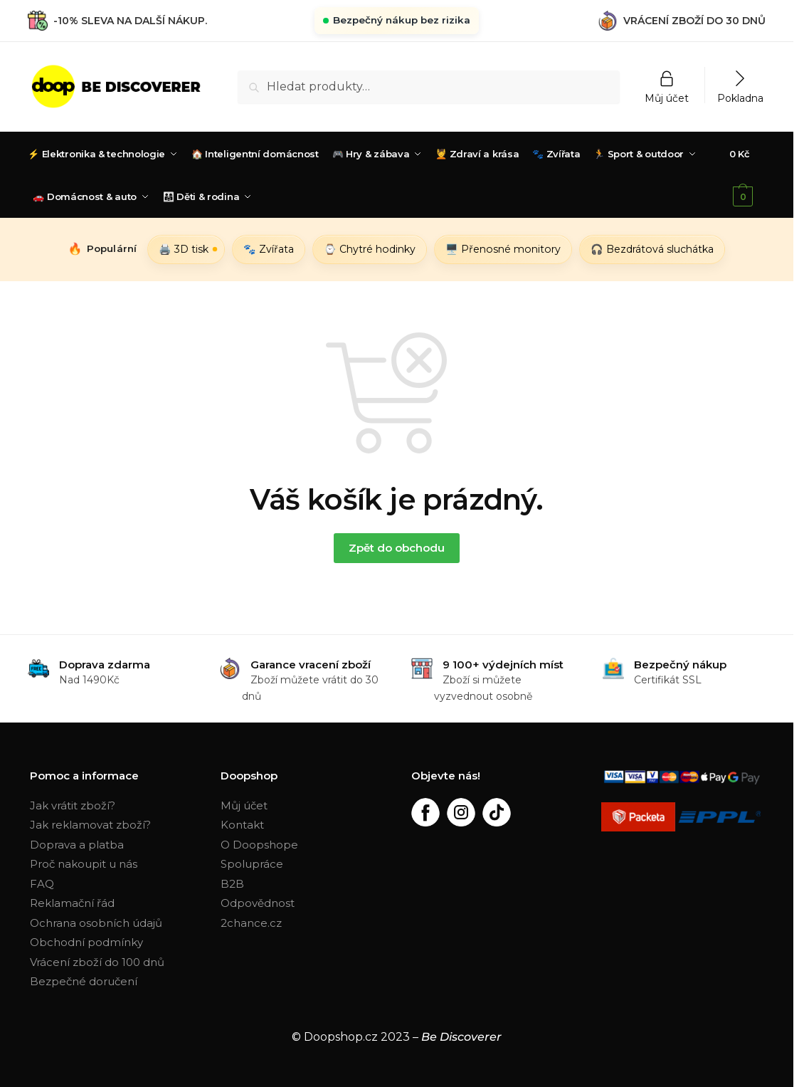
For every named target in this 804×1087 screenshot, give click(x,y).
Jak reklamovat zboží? (90, 824)
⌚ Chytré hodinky (370, 249)
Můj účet (667, 97)
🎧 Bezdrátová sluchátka (652, 249)
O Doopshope (259, 844)
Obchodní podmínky (86, 942)
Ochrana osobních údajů (96, 923)
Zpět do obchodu (397, 548)
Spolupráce (252, 864)
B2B (232, 884)
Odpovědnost (258, 903)
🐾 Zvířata (268, 249)
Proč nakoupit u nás (83, 864)
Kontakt (242, 824)
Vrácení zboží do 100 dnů (97, 962)
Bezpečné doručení (83, 981)
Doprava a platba (77, 844)
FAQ (42, 884)
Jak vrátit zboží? (72, 805)
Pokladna (740, 97)
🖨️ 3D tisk (183, 249)
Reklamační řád (72, 903)
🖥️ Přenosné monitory (503, 249)
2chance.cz (251, 923)
